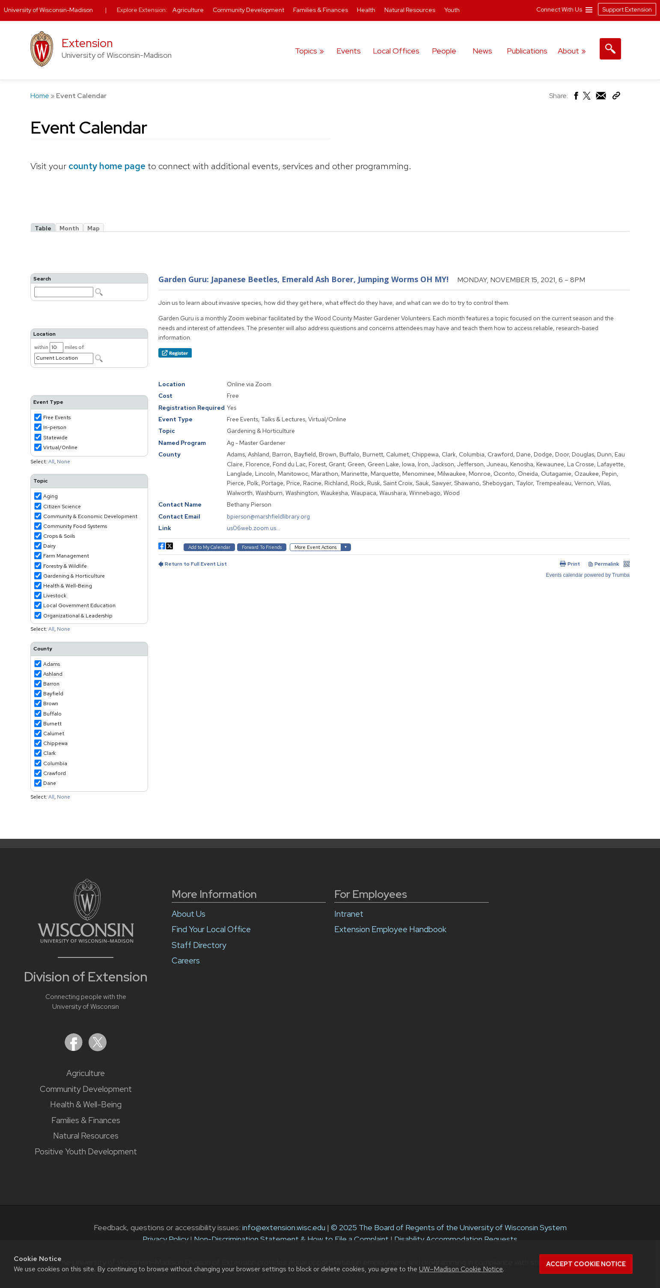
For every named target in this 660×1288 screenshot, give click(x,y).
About (568, 51)
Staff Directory (199, 945)
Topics (306, 51)
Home (39, 95)
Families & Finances (85, 1120)
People (444, 51)
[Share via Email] (601, 97)
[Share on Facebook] (575, 97)
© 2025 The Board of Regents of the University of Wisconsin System (449, 1227)
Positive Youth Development (86, 1151)
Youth (452, 10)
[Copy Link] (616, 97)
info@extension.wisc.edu (283, 1227)
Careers (186, 960)
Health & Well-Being (86, 1104)
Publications (527, 51)
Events (348, 51)
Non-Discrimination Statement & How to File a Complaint (291, 1239)
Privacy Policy (165, 1239)
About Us (188, 914)
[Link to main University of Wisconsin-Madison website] (86, 940)
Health (367, 10)
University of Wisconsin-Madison (48, 10)
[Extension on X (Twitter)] (98, 1048)
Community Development (86, 1089)
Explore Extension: (142, 10)
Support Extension (627, 9)
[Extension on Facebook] (74, 1048)
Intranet (348, 914)
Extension (87, 43)
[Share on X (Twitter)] (587, 99)
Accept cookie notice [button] (586, 1264)
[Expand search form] (610, 49)
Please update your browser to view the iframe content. (330, 227)
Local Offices (396, 51)
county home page (107, 166)
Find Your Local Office (211, 929)
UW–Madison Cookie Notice (461, 1268)
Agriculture (85, 1073)
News (482, 51)
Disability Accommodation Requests (455, 1239)
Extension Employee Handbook (390, 929)
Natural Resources (86, 1135)
